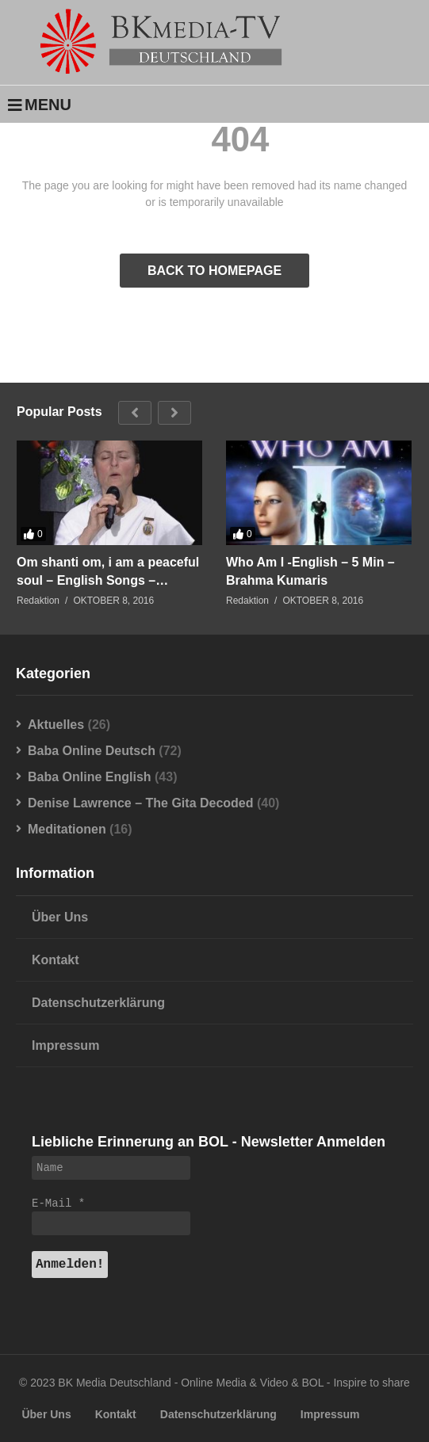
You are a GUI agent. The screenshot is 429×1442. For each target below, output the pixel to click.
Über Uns (60, 917)
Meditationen (67, 829)
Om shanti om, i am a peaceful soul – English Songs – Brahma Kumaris (108, 572)
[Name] (111, 1168)
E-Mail (58, 1203)
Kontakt (55, 960)
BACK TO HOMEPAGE (214, 270)
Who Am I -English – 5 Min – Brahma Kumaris (310, 571)
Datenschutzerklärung (98, 1002)
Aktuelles (56, 724)
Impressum (65, 1045)
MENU (39, 104)
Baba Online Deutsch (91, 750)
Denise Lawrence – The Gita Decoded (141, 803)
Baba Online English (89, 777)
